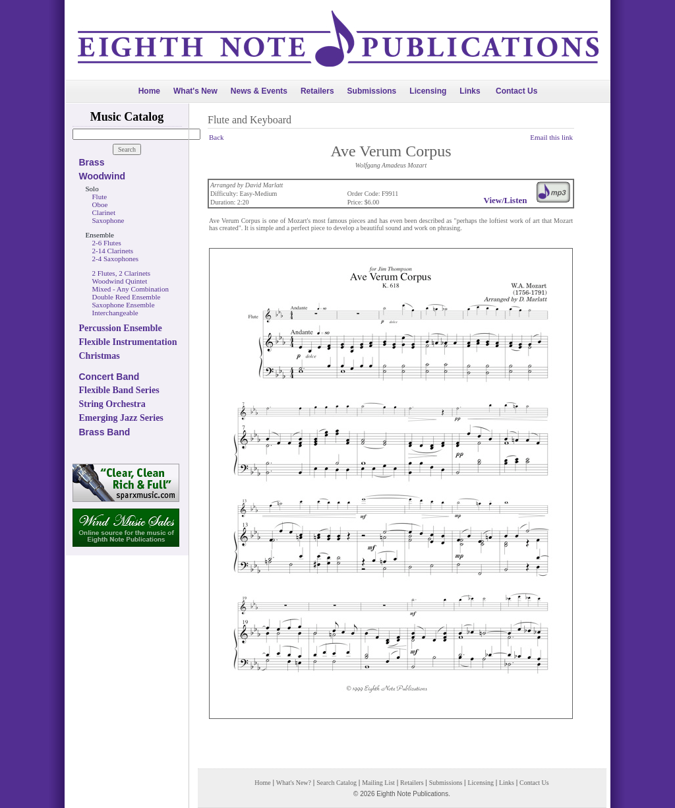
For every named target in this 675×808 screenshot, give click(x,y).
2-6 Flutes (106, 243)
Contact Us (516, 91)
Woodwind (102, 176)
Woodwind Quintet (120, 281)
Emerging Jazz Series (121, 418)
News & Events (259, 91)
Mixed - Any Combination (130, 289)
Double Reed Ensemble (126, 297)
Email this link (551, 137)
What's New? (293, 782)
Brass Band (105, 432)
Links (469, 91)
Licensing (427, 91)
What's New (195, 91)
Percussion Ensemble (120, 328)
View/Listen (505, 200)
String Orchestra (112, 404)
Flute (99, 197)
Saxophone (108, 220)
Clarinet (103, 212)
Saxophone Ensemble (123, 305)
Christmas (99, 356)
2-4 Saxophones (115, 259)
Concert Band (109, 376)
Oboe (100, 204)
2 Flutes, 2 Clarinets (121, 273)
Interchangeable (115, 313)
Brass (92, 162)
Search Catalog (336, 782)
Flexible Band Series (119, 390)
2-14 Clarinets (113, 251)
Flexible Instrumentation (128, 342)
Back (216, 137)
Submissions (372, 91)
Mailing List (378, 782)
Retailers (317, 91)
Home (149, 91)
